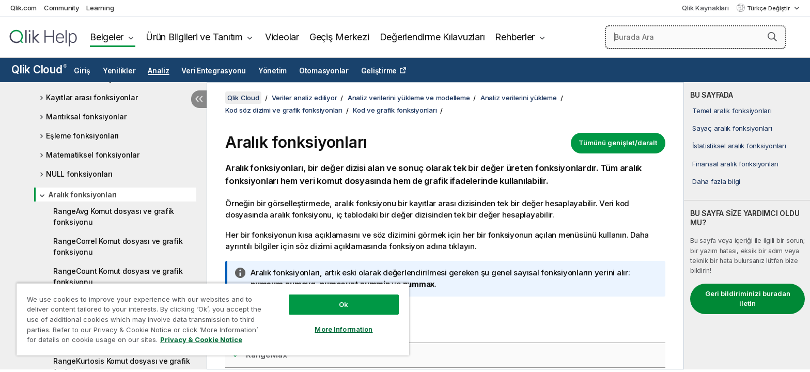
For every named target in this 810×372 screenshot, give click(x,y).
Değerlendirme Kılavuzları (432, 37)
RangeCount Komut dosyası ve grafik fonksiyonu (118, 276)
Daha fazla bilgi (716, 181)
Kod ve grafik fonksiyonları (395, 110)
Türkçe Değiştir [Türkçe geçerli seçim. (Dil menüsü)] (769, 8)
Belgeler (106, 37)
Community (62, 8)
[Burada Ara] (695, 37)
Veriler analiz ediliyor (304, 98)
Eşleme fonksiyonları (82, 135)
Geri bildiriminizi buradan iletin (747, 298)
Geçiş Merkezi (339, 37)
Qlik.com (23, 8)
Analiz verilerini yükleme (518, 98)
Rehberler (515, 37)
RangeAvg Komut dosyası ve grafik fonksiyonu (113, 216)
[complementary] (747, 225)
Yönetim (272, 71)
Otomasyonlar (324, 71)
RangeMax (266, 355)
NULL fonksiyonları (79, 173)
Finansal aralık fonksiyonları (735, 164)
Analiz (158, 71)
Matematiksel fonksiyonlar (92, 154)
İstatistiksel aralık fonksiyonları (739, 146)
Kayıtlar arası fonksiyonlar (91, 97)
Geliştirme (379, 71)
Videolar (282, 37)
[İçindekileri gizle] (199, 99)
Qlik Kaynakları (705, 8)
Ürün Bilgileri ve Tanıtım (194, 37)
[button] (772, 37)
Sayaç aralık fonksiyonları (732, 128)
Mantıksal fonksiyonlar (86, 116)
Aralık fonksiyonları (83, 194)
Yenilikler (119, 71)
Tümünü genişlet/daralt (618, 142)
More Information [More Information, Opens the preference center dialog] (343, 329)
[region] (213, 319)
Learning (100, 8)
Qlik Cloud (39, 69)
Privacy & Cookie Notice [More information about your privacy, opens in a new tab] (201, 339)
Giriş (82, 71)
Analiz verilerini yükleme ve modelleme (409, 98)
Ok (343, 304)
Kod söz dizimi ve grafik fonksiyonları (283, 110)
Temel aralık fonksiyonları (732, 110)
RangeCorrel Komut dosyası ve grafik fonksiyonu (117, 246)
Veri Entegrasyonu (213, 71)
